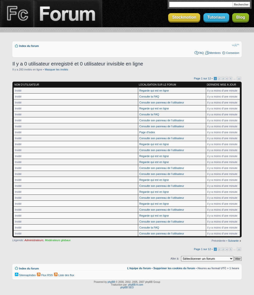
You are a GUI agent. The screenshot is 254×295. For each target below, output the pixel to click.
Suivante (233, 240)
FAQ (201, 52)
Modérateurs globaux (57, 240)
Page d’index (147, 132)
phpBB (111, 282)
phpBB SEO (127, 287)
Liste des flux (64, 275)
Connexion (232, 52)
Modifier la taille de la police (235, 45)
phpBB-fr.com (135, 284)
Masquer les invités (56, 69)
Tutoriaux (216, 17)
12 (239, 78)
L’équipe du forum (139, 268)
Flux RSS (45, 275)
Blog (240, 17)
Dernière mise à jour (221, 84)
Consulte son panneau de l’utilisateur (161, 102)
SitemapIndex (25, 275)
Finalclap (17, 13)
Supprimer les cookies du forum (174, 268)
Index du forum (29, 45)
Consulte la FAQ (149, 96)
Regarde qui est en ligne (154, 90)
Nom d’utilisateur (26, 84)
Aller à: (175, 258)
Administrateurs (34, 240)
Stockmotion (184, 17)
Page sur (202, 78)
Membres (215, 52)
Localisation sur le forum (157, 84)
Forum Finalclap (68, 13)
